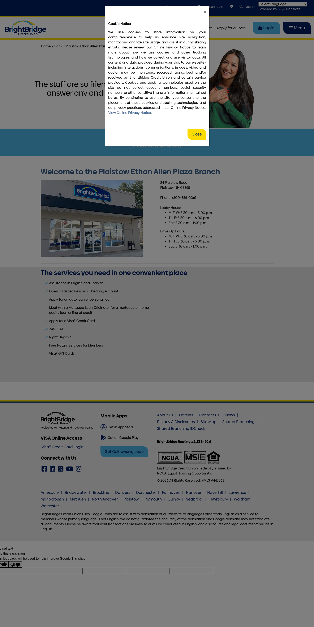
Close (197, 134)
